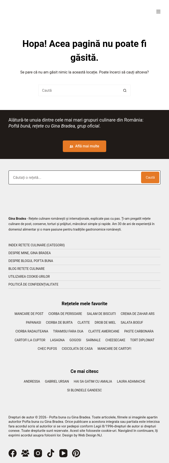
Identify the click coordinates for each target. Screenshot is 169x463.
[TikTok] (51, 453)
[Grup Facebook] (25, 453)
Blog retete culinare (27, 269)
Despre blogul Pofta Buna (31, 261)
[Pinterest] (76, 453)
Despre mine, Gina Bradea (30, 253)
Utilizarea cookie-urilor (29, 276)
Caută (150, 177)
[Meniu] (158, 11)
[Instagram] (38, 453)
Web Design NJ (90, 435)
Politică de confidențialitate (33, 284)
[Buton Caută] (125, 90)
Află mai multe (84, 146)
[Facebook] (13, 453)
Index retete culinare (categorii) (37, 245)
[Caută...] (78, 90)
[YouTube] (63, 453)
